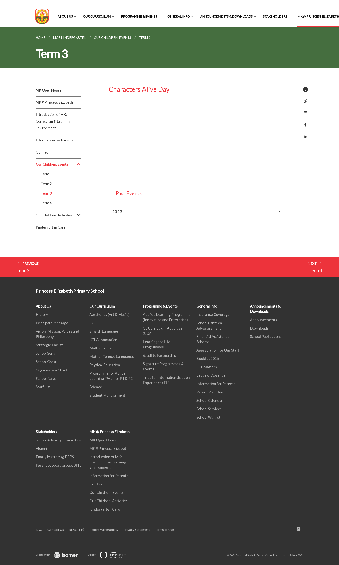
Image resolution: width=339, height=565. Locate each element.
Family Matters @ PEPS (55, 456)
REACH (74, 529)
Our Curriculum (97, 16)
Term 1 (46, 174)
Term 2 (46, 183)
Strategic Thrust (49, 345)
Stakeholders (275, 16)
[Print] (304, 89)
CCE (93, 323)
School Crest (46, 361)
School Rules (46, 378)
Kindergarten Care (50, 227)
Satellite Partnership (159, 355)
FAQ (39, 529)
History (42, 314)
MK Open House (48, 90)
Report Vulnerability (103, 529)
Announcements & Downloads (226, 16)
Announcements (263, 319)
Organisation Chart (51, 370)
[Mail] (304, 110)
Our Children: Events (58, 164)
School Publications (265, 336)
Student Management (107, 395)
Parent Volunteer (210, 392)
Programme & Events (139, 16)
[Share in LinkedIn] (304, 134)
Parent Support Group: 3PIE (59, 465)
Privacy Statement (136, 529)
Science (95, 386)
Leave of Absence (211, 375)
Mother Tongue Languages (111, 356)
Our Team (43, 152)
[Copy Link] (304, 101)
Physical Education (104, 364)
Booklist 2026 (207, 358)
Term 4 (46, 203)
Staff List (43, 386)
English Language (103, 331)
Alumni (41, 448)
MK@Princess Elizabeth (54, 102)
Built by (110, 554)
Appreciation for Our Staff (217, 350)
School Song (45, 353)
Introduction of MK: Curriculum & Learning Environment (53, 121)
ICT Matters (206, 367)
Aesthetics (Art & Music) (109, 314)
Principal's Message (52, 323)
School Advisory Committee (58, 440)
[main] (169, 152)
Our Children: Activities (58, 215)
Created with (60, 554)
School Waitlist (208, 417)
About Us (65, 16)
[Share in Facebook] (304, 122)
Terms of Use (164, 529)
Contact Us (55, 529)
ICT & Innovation (103, 339)
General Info (178, 16)
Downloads (259, 328)
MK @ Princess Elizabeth (109, 431)
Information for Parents (55, 140)
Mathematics (100, 348)
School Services (209, 408)
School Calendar (209, 400)
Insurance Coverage (213, 314)
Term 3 (46, 193)
